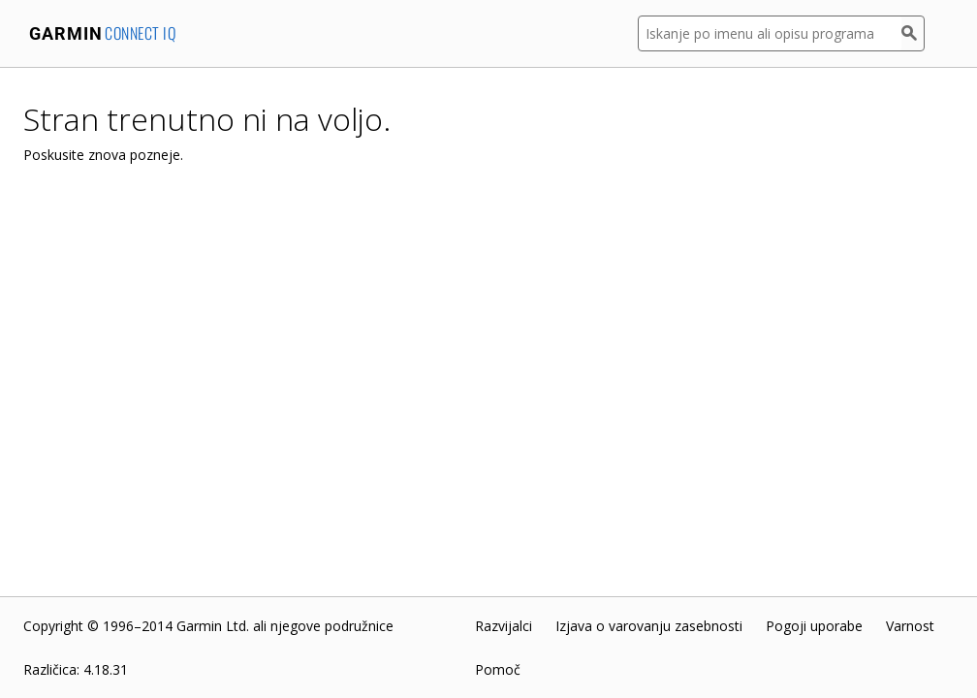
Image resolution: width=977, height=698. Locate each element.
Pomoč (497, 669)
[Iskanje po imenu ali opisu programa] (769, 33)
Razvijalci (503, 626)
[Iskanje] (913, 33)
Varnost (910, 626)
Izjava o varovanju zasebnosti (648, 626)
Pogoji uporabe (814, 626)
